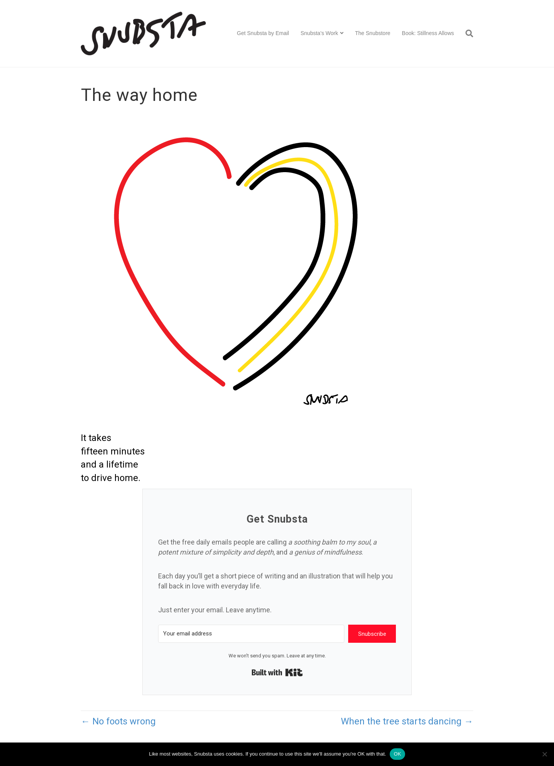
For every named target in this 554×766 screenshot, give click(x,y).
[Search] (466, 33)
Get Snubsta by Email (263, 33)
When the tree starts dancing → (407, 721)
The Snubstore (372, 33)
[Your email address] (251, 634)
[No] (544, 754)
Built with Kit (277, 672)
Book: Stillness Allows (428, 33)
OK (397, 754)
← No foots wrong (118, 721)
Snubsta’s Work (319, 33)
